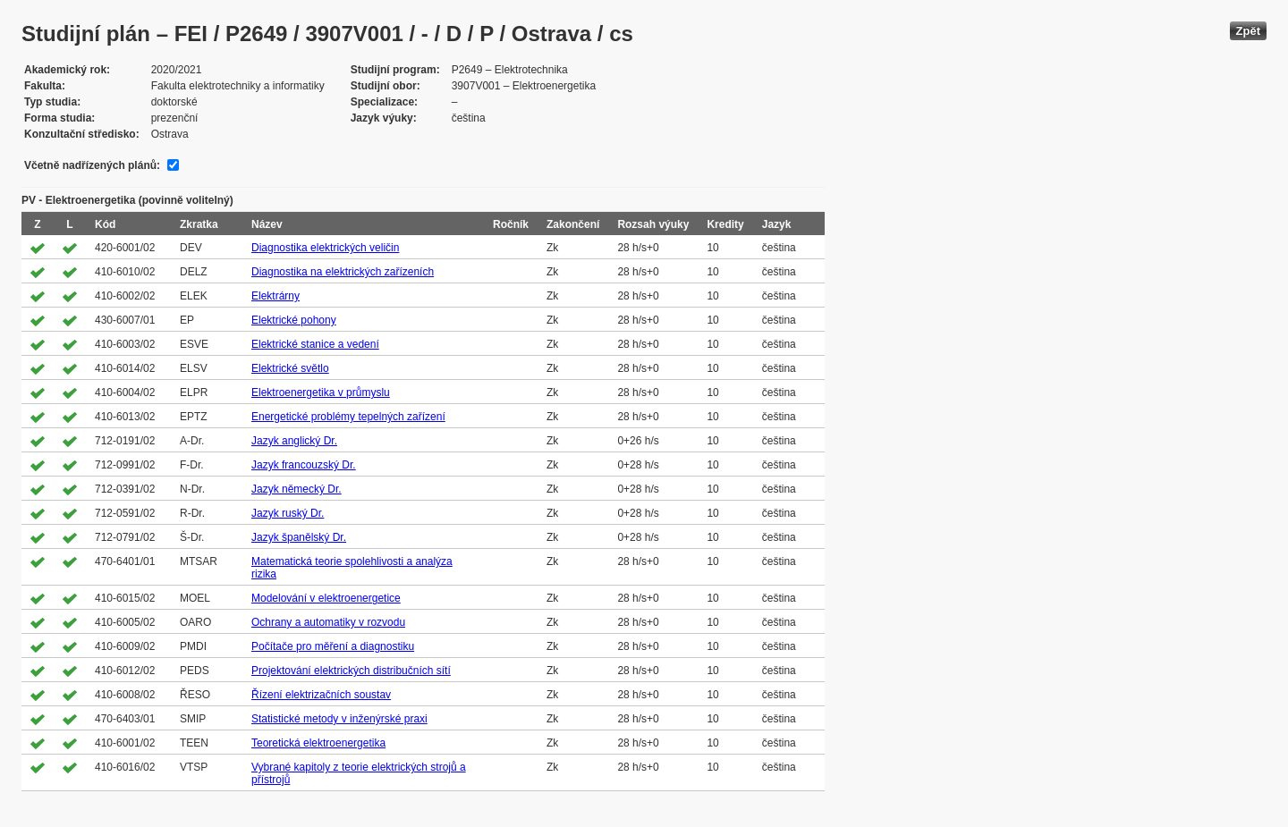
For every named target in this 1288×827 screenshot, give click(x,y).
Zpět (1248, 31)
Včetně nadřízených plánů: (92, 165)
